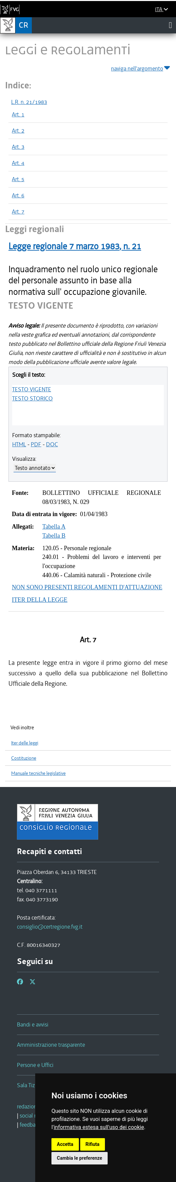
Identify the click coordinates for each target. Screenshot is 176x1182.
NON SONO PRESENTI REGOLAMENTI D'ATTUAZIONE (87, 587)
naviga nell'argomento (141, 67)
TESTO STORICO (32, 398)
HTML (19, 444)
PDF (36, 444)
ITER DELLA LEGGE (39, 599)
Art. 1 (18, 114)
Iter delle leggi (24, 743)
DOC (52, 444)
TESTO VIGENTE (31, 389)
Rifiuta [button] (93, 1144)
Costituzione (23, 758)
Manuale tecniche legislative (38, 773)
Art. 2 (18, 130)
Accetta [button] (65, 1144)
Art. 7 (18, 211)
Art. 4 (18, 163)
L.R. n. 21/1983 (29, 102)
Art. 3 (18, 146)
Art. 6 (18, 195)
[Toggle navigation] (170, 25)
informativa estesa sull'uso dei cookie (99, 1127)
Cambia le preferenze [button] (79, 1158)
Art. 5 (18, 179)
